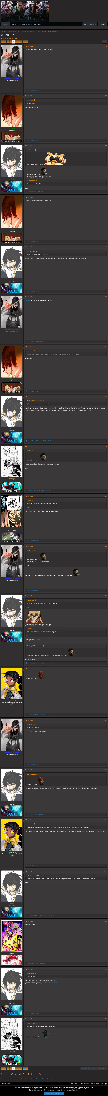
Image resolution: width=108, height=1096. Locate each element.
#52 (105, 596)
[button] (19, 24)
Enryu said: (30, 100)
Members (37, 24)
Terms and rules (84, 1083)
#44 (105, 197)
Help (102, 1083)
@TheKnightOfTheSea (50, 983)
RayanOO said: (32, 1023)
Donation (15, 24)
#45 (105, 247)
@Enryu (29, 300)
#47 (105, 346)
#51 (105, 546)
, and (36, 191)
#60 (105, 1019)
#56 (105, 819)
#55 (105, 770)
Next (25, 42)
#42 (105, 96)
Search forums (13, 28)
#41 (105, 46)
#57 (105, 871)
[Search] (102, 24)
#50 (105, 496)
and (33, 90)
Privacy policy (95, 1083)
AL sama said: (31, 180)
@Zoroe (37, 640)
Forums (5, 24)
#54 (105, 720)
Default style (6, 1083)
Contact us (74, 1083)
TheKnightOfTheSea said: (35, 401)
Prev (4, 42)
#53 (105, 668)
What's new (26, 24)
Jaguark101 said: (32, 774)
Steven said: (31, 973)
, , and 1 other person (41, 663)
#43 (105, 146)
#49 (105, 446)
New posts (4, 28)
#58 (105, 921)
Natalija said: (31, 150)
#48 (105, 396)
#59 (105, 969)
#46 (105, 297)
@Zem (38, 659)
